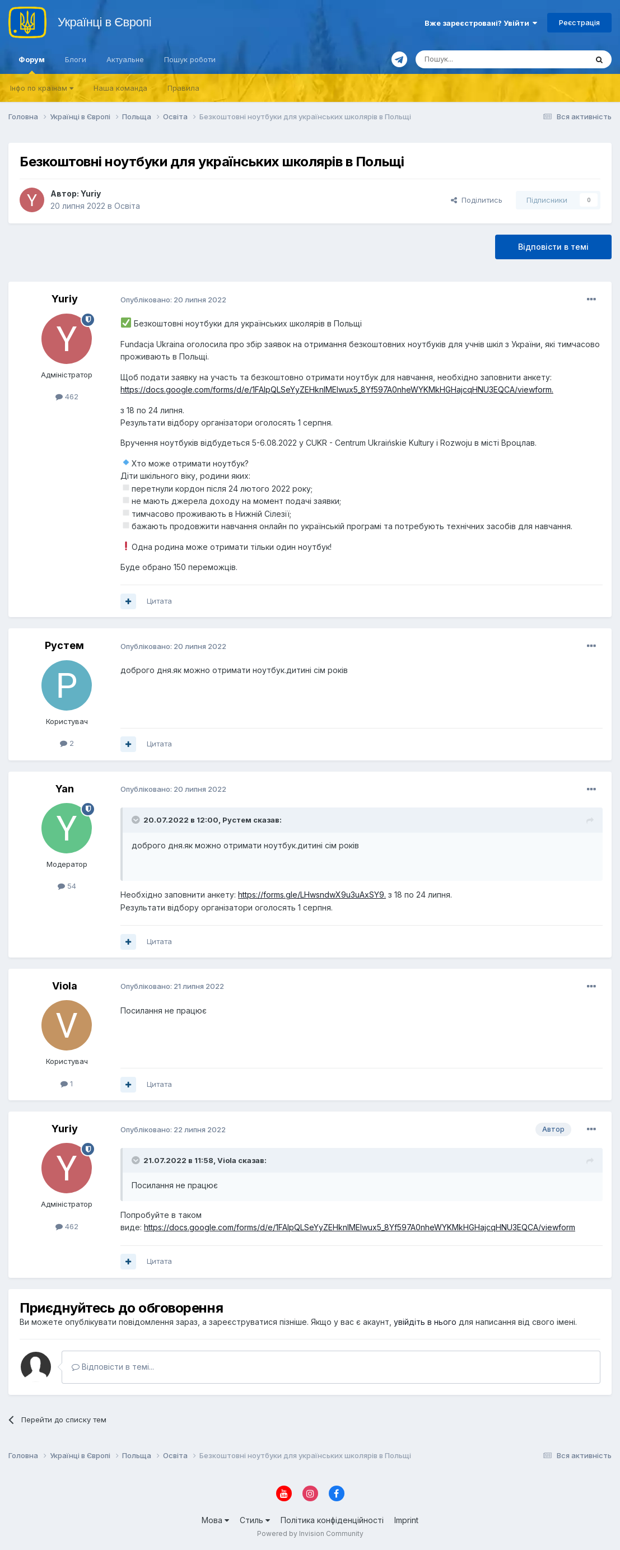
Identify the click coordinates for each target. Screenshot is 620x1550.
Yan (64, 789)
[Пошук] (475, 59)
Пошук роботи (190, 59)
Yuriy (91, 193)
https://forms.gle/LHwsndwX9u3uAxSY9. (312, 894)
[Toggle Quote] (137, 819)
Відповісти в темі (553, 246)
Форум (31, 64)
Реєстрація (579, 22)
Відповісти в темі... (113, 1366)
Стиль (255, 1520)
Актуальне (125, 59)
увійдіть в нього (425, 1322)
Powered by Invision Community (310, 1533)
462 (66, 396)
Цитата (159, 600)
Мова (215, 1520)
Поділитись (476, 199)
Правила (183, 87)
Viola (64, 986)
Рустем (64, 645)
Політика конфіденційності (332, 1520)
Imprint (406, 1520)
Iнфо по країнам (41, 87)
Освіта (127, 206)
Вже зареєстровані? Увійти (481, 22)
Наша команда (120, 87)
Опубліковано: (173, 299)
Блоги (75, 59)
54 (67, 885)
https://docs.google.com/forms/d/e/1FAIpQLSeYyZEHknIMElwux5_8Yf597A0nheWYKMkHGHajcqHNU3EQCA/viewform (336, 389)
